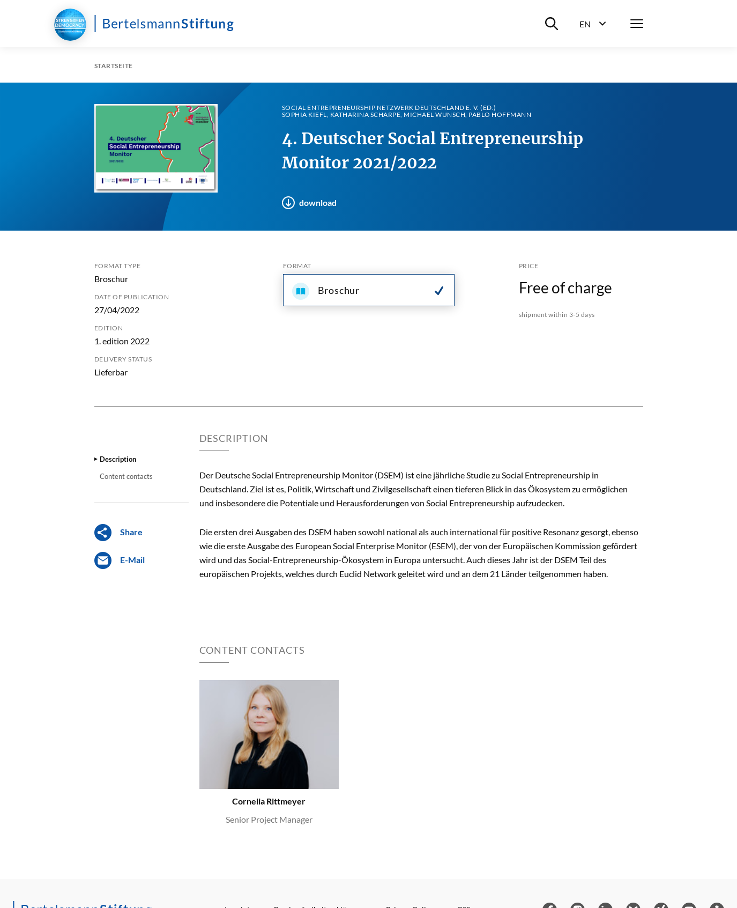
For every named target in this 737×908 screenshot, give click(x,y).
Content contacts (126, 476)
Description (118, 459)
